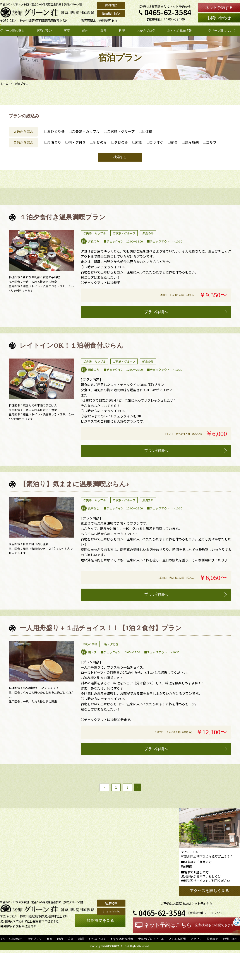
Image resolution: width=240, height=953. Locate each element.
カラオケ (155, 142)
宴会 (173, 142)
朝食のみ (98, 142)
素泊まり (52, 142)
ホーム (4, 83)
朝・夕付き (75, 142)
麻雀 (137, 142)
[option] (41, 252)
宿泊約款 (111, 5)
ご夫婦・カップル (84, 131)
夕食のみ (119, 142)
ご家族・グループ (119, 131)
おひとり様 (54, 131)
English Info (111, 13)
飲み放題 (190, 142)
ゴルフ (209, 142)
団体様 (145, 131)
